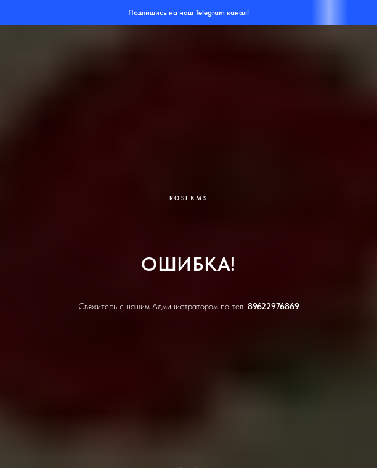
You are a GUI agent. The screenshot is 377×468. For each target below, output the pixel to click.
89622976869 (273, 306)
